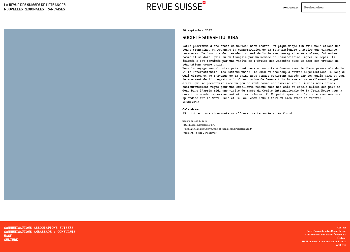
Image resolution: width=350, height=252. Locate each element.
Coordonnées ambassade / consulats (325, 234)
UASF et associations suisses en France (324, 241)
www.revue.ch (290, 7)
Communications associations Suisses (38, 228)
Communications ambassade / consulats (39, 232)
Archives (341, 245)
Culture (11, 240)
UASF (8, 236)
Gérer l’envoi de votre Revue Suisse (326, 231)
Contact (341, 227)
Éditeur (341, 238)
